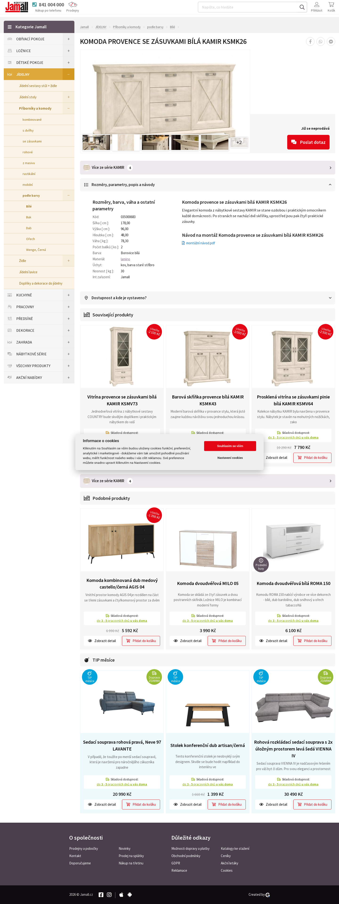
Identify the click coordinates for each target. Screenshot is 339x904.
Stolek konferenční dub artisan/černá (207, 745)
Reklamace (179, 870)
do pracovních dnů (293, 437)
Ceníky (226, 856)
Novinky (124, 848)
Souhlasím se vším (230, 446)
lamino (125, 259)
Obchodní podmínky (185, 856)
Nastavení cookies (230, 458)
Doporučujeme (80, 863)
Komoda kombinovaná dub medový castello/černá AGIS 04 (122, 583)
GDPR (175, 863)
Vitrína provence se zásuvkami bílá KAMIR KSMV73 (122, 400)
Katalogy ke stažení (235, 848)
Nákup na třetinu (131, 863)
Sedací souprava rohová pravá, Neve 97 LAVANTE (122, 745)
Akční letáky (229, 863)
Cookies (227, 870)
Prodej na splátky (131, 856)
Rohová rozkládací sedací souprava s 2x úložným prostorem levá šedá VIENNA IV (293, 748)
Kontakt (75, 856)
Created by (259, 894)
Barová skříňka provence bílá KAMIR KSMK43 (208, 400)
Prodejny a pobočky (83, 848)
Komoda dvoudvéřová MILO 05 (207, 583)
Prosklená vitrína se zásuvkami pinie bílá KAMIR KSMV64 (293, 400)
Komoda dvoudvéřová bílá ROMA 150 (293, 583)
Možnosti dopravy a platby (190, 848)
